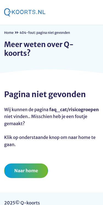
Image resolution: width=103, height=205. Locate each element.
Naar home (26, 170)
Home (9, 33)
